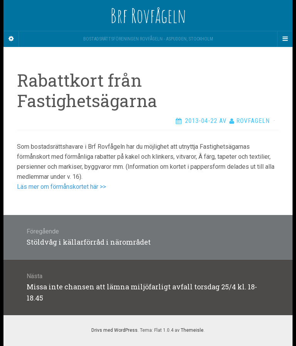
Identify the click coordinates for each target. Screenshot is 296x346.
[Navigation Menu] (285, 39)
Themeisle (192, 330)
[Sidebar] (11, 39)
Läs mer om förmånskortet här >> (61, 186)
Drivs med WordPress (114, 330)
